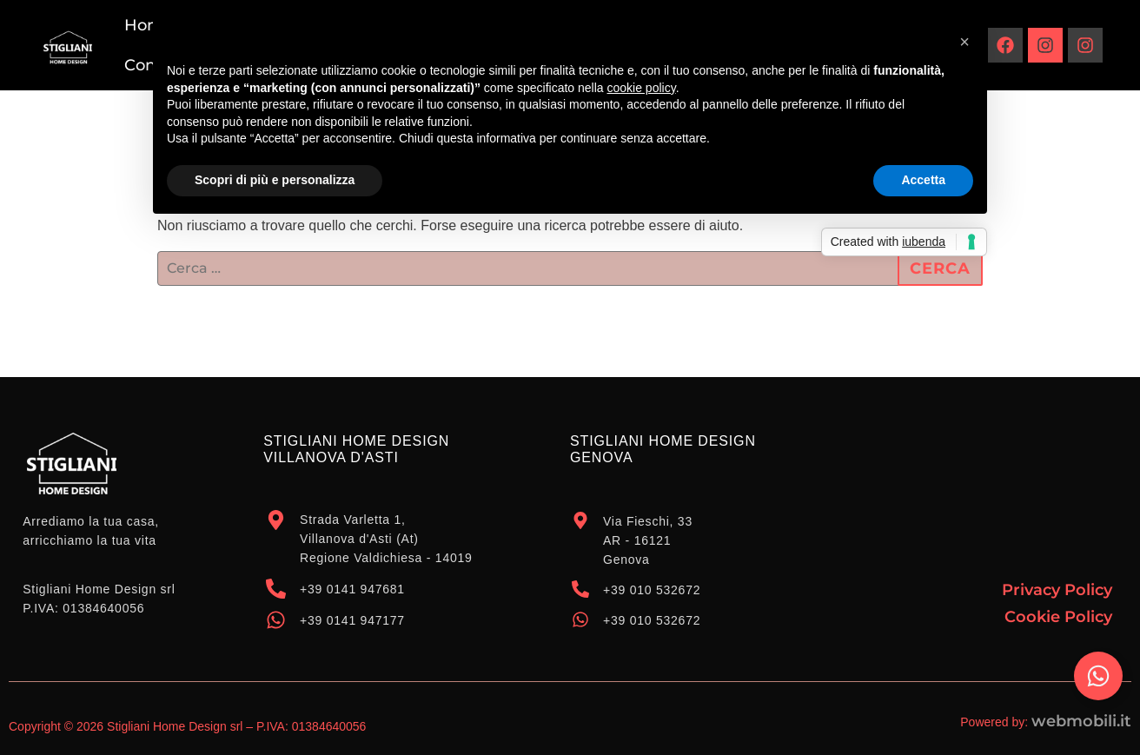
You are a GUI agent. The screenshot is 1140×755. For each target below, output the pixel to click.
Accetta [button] (923, 180)
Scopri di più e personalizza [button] (275, 180)
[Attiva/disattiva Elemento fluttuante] (1098, 676)
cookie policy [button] (641, 88)
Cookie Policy (1058, 616)
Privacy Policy (1057, 589)
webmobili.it (1081, 721)
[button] (964, 42)
